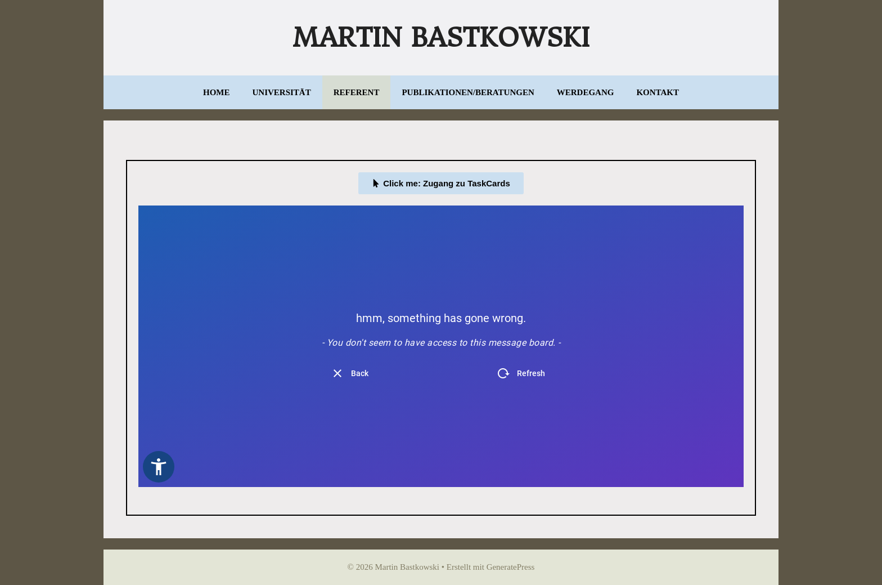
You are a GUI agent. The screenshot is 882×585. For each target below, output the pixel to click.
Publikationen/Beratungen (468, 92)
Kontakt (657, 92)
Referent (357, 92)
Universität (282, 92)
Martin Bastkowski (441, 37)
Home (216, 92)
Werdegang (585, 92)
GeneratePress (511, 566)
